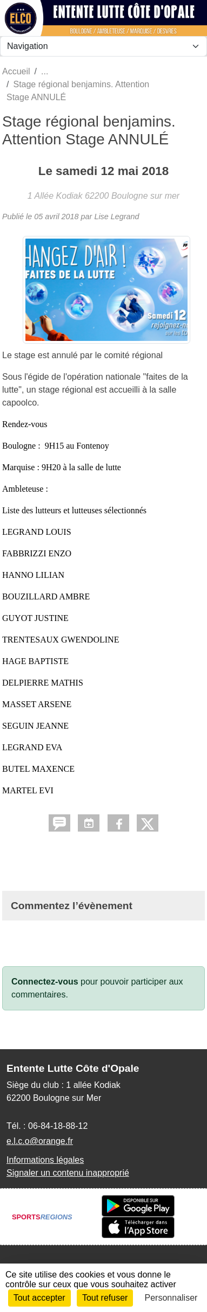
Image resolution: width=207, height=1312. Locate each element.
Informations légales (45, 1159)
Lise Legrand (116, 216)
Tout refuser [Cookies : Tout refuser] (105, 1297)
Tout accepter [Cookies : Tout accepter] (39, 1297)
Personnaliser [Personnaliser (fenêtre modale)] (171, 1297)
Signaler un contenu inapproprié (67, 1172)
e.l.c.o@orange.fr (39, 1141)
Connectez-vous (44, 981)
